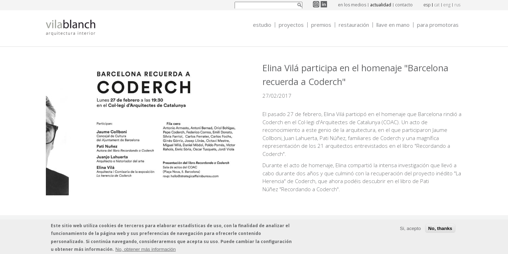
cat (437, 5)
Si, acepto (410, 230)
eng (446, 5)
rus (457, 5)
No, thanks (440, 230)
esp (427, 5)
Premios (321, 25)
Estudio (262, 25)
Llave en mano (393, 25)
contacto (404, 5)
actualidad (380, 5)
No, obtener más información (145, 251)
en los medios (352, 5)
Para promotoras (438, 25)
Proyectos (291, 25)
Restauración (354, 25)
